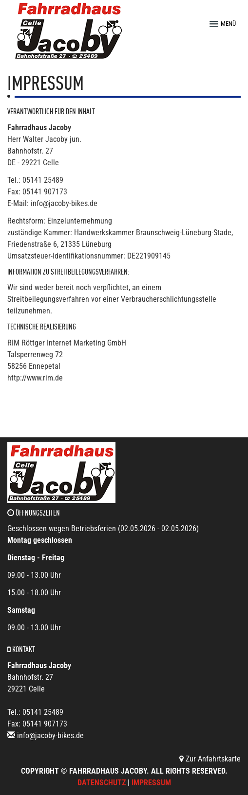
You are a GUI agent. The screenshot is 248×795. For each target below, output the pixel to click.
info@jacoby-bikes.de (50, 735)
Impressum (151, 782)
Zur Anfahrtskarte (210, 758)
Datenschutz (101, 782)
